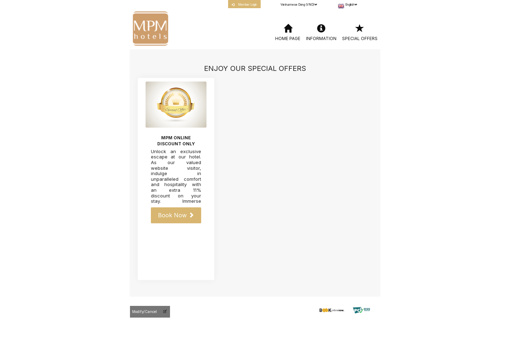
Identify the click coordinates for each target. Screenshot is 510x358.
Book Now (176, 215)
